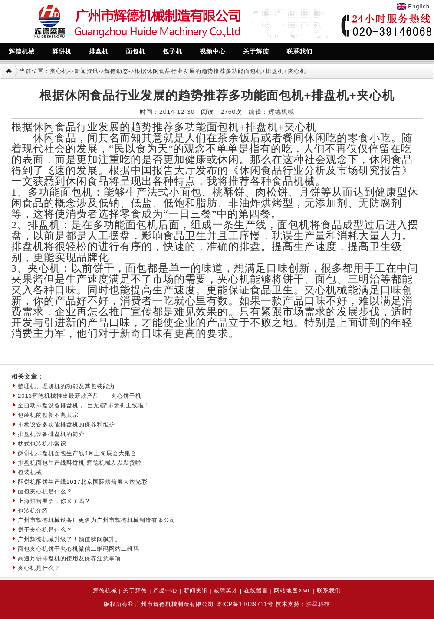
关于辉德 (135, 590)
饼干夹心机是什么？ (45, 529)
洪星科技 (318, 604)
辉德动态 (116, 71)
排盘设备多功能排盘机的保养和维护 (66, 424)
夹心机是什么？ (39, 568)
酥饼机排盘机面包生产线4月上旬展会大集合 (77, 453)
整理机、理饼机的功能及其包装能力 (66, 386)
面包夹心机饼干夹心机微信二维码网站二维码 (78, 549)
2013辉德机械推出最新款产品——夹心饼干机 (79, 396)
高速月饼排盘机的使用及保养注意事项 (69, 558)
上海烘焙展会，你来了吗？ (54, 501)
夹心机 (59, 71)
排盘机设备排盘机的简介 (51, 434)
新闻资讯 (86, 71)
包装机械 (30, 472)
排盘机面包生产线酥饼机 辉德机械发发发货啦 (79, 462)
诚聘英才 (226, 590)
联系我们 (329, 590)
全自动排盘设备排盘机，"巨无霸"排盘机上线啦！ (84, 405)
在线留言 (256, 590)
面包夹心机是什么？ (45, 491)
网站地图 (286, 590)
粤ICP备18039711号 (245, 604)
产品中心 (165, 590)
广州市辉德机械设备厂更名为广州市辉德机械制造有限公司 (97, 520)
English (419, 6)
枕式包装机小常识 (42, 443)
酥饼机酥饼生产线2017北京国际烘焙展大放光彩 (83, 482)
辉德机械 (105, 590)
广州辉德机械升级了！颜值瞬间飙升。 (69, 539)
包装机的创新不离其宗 (48, 415)
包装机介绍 (33, 510)
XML (304, 590)
